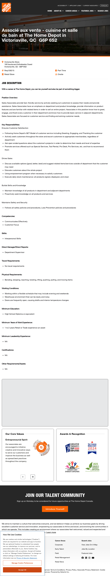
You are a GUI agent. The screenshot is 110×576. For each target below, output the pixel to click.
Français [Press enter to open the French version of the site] (104, 5)
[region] (22, 553)
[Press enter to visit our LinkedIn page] (86, 557)
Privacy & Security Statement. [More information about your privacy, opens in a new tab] (27, 558)
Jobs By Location (88, 549)
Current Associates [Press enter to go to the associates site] (90, 5)
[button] (23, 477)
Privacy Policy (71, 570)
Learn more (51, 532)
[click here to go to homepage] (6, 7)
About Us (59, 11)
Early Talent (59, 549)
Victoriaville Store (11, 62)
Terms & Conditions (57, 570)
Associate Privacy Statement (88, 570)
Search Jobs (103, 11)
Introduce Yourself (55, 509)
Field (57, 553)
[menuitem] (50, 11)
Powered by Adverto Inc (60, 572)
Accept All (22, 570)
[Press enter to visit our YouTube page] (93, 557)
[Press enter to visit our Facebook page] (83, 557)
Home (50, 11)
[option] (27, 450)
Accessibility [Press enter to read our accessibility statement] (62, 5)
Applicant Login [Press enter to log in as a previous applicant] (75, 5)
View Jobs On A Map (89, 545)
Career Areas (72, 11)
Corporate (59, 545)
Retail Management (62, 557)
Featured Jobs (88, 11)
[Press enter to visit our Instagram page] (89, 557)
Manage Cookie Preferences (22, 563)
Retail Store (59, 562)
